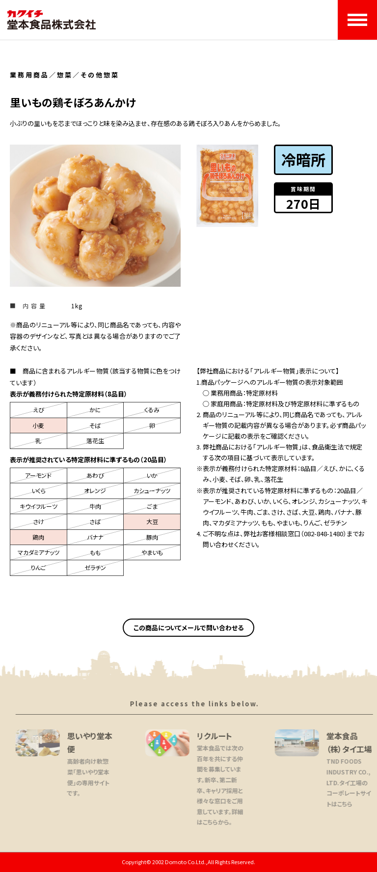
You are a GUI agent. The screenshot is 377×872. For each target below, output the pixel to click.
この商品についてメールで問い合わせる (188, 627)
